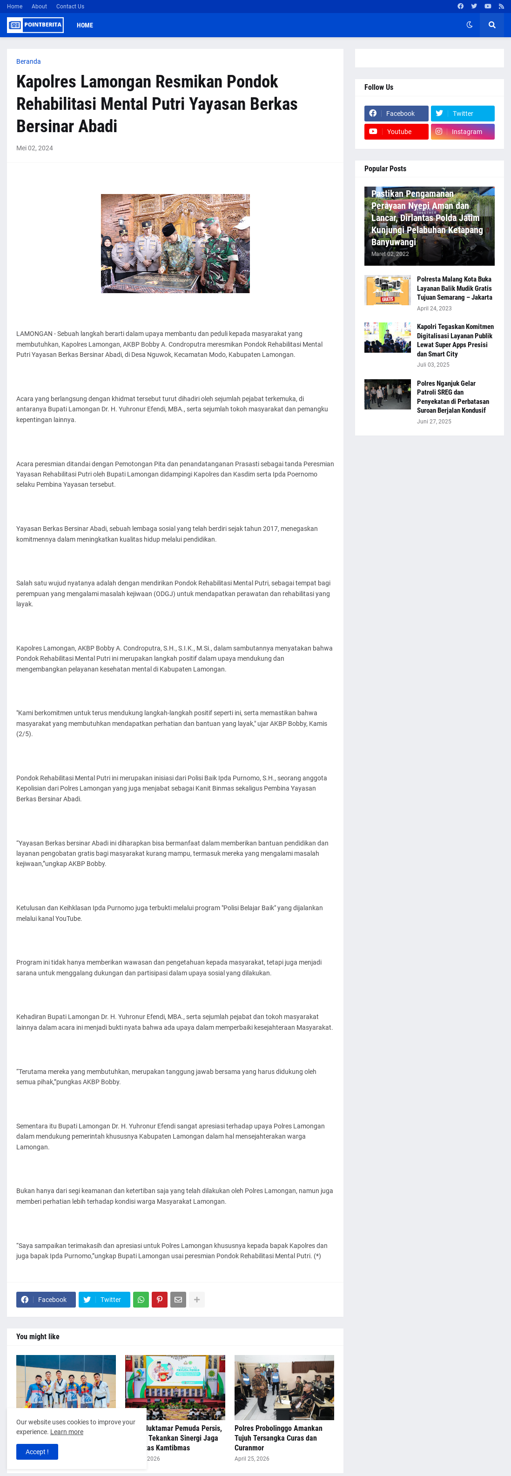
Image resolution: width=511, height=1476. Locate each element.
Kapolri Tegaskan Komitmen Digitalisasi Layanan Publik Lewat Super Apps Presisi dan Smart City (455, 340)
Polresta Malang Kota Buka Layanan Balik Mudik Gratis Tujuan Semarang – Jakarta (454, 288)
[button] (469, 25)
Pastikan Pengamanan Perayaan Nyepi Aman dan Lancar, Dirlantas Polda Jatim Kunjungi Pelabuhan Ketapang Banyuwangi (427, 218)
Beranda (28, 61)
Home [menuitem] (85, 25)
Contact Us (70, 6)
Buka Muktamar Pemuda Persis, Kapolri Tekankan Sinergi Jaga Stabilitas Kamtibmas (173, 1438)
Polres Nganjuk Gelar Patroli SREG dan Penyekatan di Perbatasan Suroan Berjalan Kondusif (453, 397)
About (39, 6)
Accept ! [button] (37, 1452)
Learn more (66, 1432)
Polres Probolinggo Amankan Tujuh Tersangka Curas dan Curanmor (279, 1438)
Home (14, 6)
